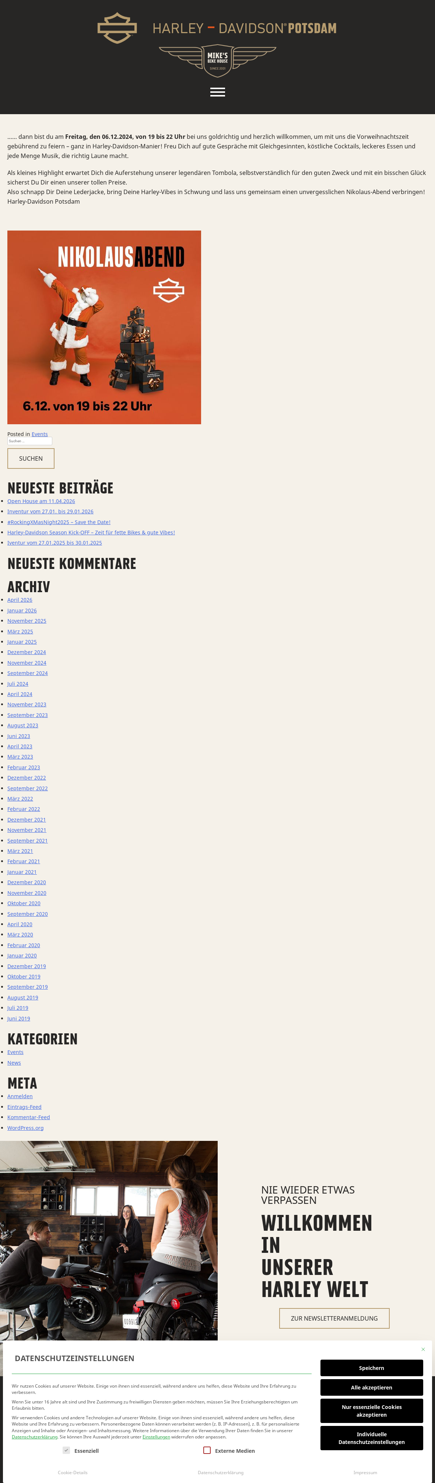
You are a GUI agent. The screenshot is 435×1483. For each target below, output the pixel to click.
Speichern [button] (371, 1365)
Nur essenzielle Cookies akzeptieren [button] (372, 1408)
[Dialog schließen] (423, 1347)
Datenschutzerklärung (34, 1434)
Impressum (365, 1470)
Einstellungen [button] (156, 1434)
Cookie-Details (73, 1470)
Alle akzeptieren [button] (371, 1384)
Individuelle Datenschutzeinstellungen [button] (371, 1435)
